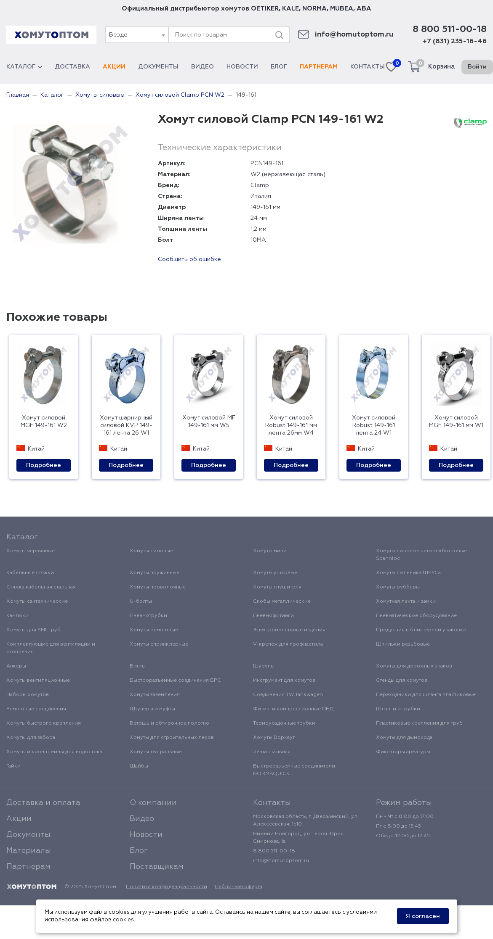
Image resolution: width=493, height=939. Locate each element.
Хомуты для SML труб (33, 630)
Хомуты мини (270, 551)
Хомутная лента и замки (406, 601)
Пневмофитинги (273, 615)
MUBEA (341, 8)
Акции (114, 67)
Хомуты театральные (156, 751)
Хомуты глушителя (277, 587)
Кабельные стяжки (30, 572)
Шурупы (263, 666)
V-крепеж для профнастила (288, 644)
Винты (138, 666)
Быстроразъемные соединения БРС (175, 680)
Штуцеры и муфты (152, 709)
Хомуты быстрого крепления (43, 723)
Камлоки (17, 615)
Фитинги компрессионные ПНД (293, 709)
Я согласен (423, 916)
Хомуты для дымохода (404, 737)
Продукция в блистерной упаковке (421, 630)
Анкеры (16, 666)
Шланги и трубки (398, 709)
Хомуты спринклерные (159, 644)
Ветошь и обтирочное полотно (169, 723)
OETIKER (265, 8)
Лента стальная (271, 751)
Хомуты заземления (155, 694)
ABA (364, 8)
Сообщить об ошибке (189, 259)
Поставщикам (157, 866)
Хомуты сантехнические (37, 601)
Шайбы (139, 766)
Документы (158, 67)
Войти (477, 67)
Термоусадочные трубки (284, 723)
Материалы (28, 851)
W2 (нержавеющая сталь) (287, 174)
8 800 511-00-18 (450, 29)
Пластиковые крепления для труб (419, 723)
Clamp (259, 185)
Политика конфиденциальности (166, 886)
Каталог (24, 67)
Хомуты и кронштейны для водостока (54, 751)
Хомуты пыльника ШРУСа (408, 572)
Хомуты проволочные (158, 587)
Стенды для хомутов (401, 680)
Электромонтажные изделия (289, 630)
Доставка (72, 67)
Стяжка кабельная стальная (41, 587)
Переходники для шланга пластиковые (426, 694)
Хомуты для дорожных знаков (414, 666)
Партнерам (319, 67)
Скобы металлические (282, 601)
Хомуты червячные (30, 551)
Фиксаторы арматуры (403, 751)
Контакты (367, 67)
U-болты (141, 601)
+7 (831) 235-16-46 (455, 41)
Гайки (13, 766)
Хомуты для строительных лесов (172, 737)
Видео (202, 67)
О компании (153, 803)
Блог (279, 67)
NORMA (314, 8)
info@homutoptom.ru (354, 34)
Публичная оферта (238, 886)
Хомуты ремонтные (154, 630)
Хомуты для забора (30, 737)
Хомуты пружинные (154, 572)
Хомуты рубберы (398, 587)
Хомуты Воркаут (274, 737)
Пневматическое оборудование (416, 615)
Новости (242, 67)
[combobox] (136, 34)
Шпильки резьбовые (403, 644)
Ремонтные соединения (36, 709)
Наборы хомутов (27, 694)
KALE (290, 8)
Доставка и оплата (43, 803)
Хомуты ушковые (275, 572)
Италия (260, 196)
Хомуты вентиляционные (38, 680)
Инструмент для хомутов (284, 680)
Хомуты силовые (151, 551)
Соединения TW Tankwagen (288, 694)
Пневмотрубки (148, 615)
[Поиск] (279, 34)
